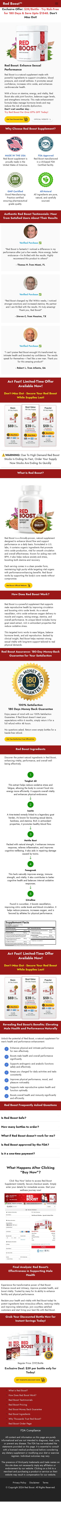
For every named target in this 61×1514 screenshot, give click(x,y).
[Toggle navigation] (56, 4)
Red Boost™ (12, 3)
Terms (45, 1495)
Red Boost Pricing (18, 1417)
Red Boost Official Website (22, 592)
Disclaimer (34, 1495)
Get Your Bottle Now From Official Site (30, 749)
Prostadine (43, 1503)
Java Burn (21, 1503)
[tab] (30, 1128)
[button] (30, 1128)
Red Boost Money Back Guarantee (25, 1421)
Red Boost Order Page (20, 1436)
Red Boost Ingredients (19, 1426)
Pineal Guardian (31, 1506)
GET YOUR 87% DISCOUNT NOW (30, 1392)
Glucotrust (17, 1506)
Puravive (12, 1503)
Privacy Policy (19, 1495)
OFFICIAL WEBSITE (15, 126)
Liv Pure (44, 1506)
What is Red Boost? (18, 1402)
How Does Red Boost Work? (22, 1407)
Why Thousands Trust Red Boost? (25, 1431)
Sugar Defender (35, 1509)
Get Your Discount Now (24, 119)
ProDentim (32, 1503)
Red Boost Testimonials (21, 1412)
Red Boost (29, 1499)
